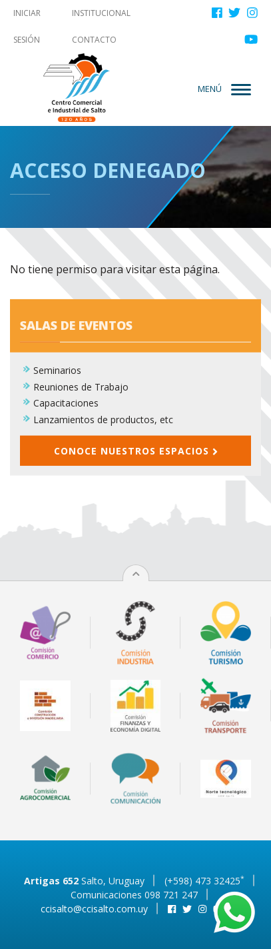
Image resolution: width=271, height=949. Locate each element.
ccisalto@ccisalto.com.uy (94, 908)
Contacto (94, 39)
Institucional (101, 13)
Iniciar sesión (27, 26)
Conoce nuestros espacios (136, 456)
